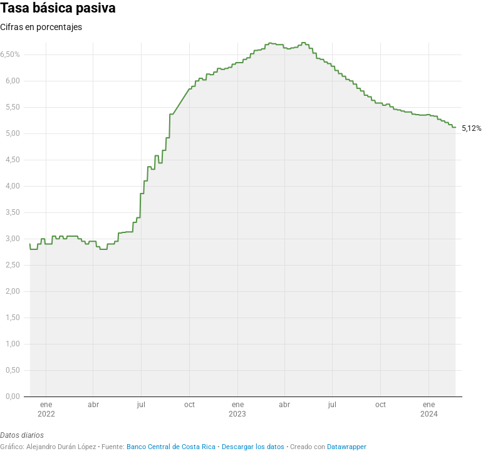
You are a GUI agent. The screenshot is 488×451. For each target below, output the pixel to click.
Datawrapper (346, 447)
